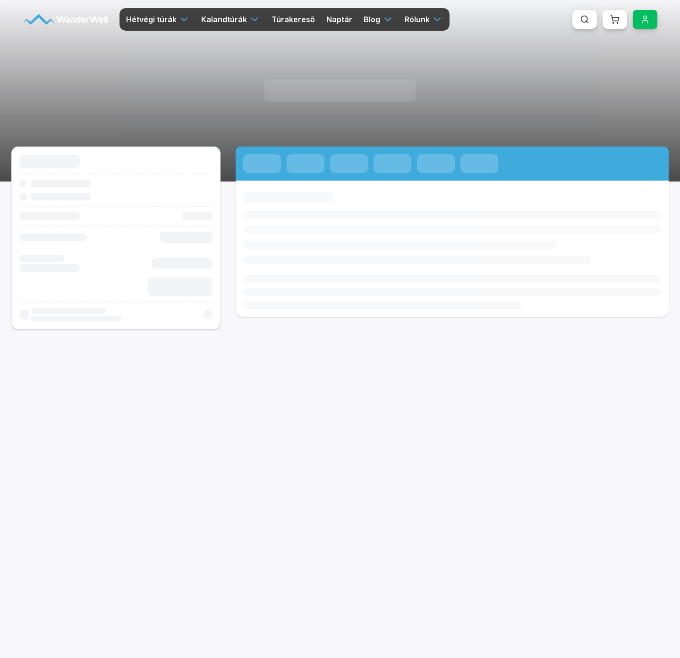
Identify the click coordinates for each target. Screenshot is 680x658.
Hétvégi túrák (158, 19)
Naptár (339, 19)
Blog (378, 19)
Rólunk (424, 19)
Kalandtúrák (230, 19)
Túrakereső (293, 19)
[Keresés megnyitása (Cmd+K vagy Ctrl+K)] (584, 19)
